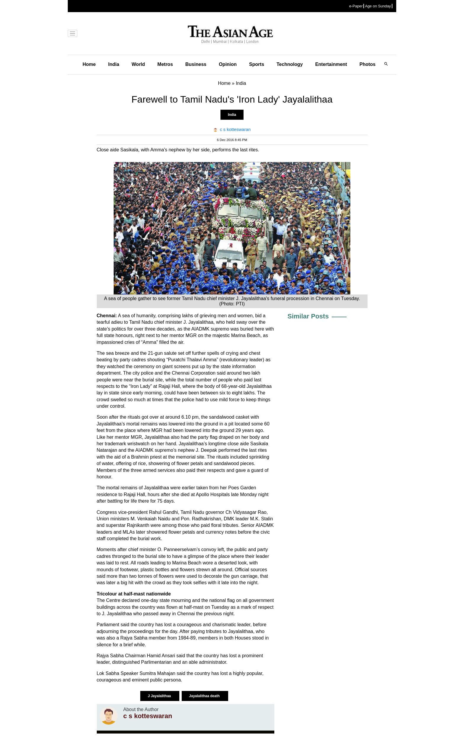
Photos (368, 64)
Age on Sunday (378, 6)
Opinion (227, 64)
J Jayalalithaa (160, 696)
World (138, 64)
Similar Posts (308, 316)
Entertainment (331, 64)
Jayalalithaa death (205, 696)
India (113, 64)
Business (195, 64)
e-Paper (356, 6)
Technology (290, 64)
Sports (256, 64)
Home (89, 64)
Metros (165, 64)
